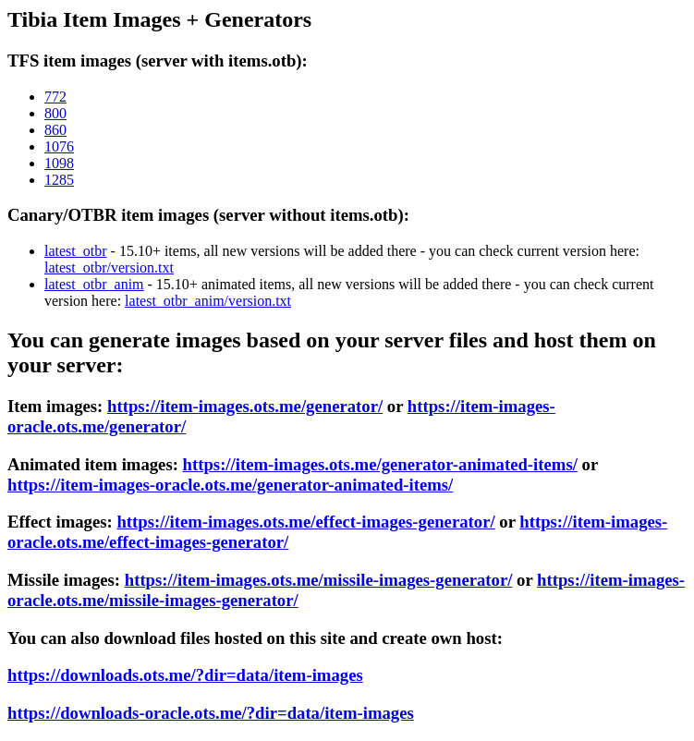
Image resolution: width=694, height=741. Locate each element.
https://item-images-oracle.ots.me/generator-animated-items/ (230, 484)
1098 (59, 163)
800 (55, 113)
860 (55, 130)
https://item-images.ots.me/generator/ (245, 406)
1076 (59, 146)
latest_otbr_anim (94, 284)
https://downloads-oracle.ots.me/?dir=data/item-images (210, 713)
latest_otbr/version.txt (109, 267)
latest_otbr (75, 251)
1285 (59, 180)
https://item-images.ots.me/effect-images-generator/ (305, 521)
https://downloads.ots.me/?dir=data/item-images (185, 675)
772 (55, 96)
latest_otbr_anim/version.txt (208, 301)
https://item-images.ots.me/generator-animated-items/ (380, 464)
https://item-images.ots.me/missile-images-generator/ (319, 579)
